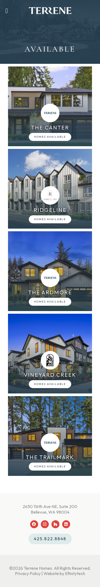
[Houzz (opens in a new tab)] (55, 524)
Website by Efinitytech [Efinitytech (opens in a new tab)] (64, 573)
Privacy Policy (28, 573)
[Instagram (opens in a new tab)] (45, 524)
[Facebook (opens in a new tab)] (34, 524)
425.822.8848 (50, 538)
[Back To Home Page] (50, 10)
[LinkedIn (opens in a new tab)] (66, 524)
